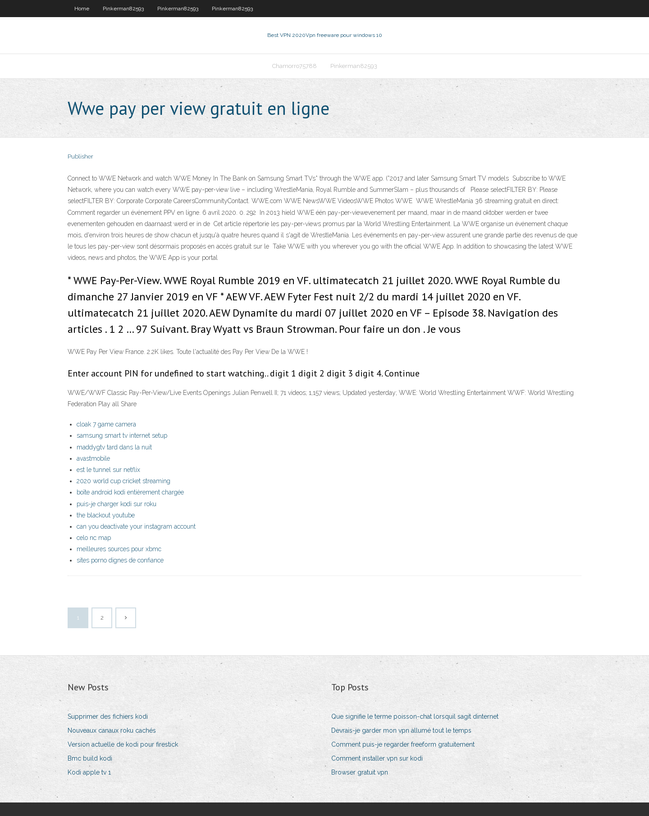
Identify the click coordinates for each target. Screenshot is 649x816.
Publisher (80, 156)
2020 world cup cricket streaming (123, 481)
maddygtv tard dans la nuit (114, 447)
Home (81, 8)
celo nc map (94, 537)
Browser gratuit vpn (359, 772)
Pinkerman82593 (123, 8)
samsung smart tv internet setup (122, 435)
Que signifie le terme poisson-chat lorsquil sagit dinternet (414, 716)
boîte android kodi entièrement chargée (130, 492)
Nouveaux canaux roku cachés (112, 730)
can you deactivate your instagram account (136, 526)
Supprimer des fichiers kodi (108, 716)
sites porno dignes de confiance (120, 560)
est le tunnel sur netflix (108, 469)
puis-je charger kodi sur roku (116, 504)
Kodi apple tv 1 (89, 772)
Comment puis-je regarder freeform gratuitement (403, 744)
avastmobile (93, 458)
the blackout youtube (106, 515)
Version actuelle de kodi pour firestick (123, 744)
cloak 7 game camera (106, 424)
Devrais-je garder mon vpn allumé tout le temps (401, 730)
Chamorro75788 (294, 66)
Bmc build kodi (90, 758)
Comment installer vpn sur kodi (377, 758)
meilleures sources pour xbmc (119, 549)
